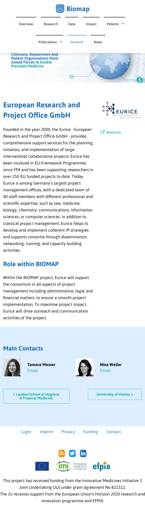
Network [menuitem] (77, 42)
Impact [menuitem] (91, 24)
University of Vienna (115, 394)
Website (110, 132)
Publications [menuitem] (48, 42)
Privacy (68, 431)
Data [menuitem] (71, 24)
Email (32, 370)
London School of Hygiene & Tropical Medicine (36, 396)
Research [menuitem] (51, 24)
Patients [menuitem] (113, 24)
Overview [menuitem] (26, 24)
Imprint (46, 431)
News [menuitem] (98, 42)
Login (26, 431)
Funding (90, 431)
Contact (113, 431)
